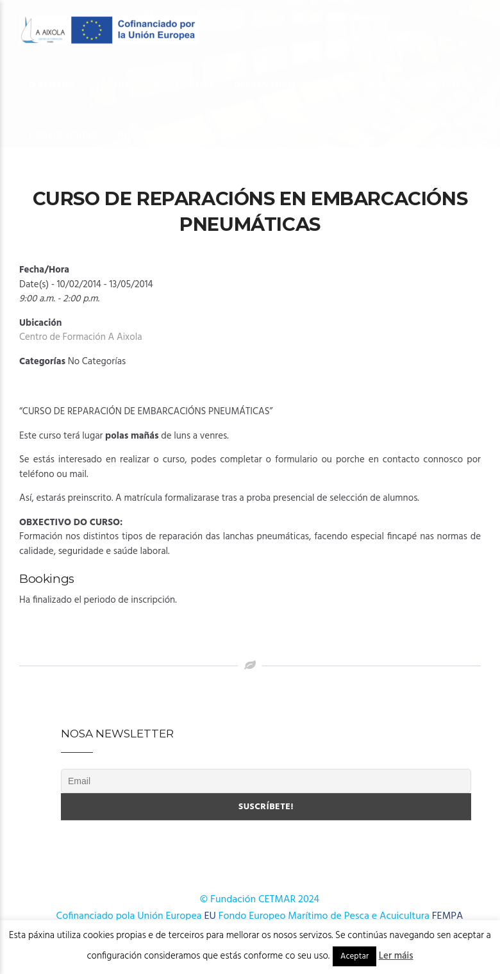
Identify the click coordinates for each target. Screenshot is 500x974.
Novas (133, 134)
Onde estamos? (206, 134)
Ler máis (396, 956)
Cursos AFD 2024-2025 (418, 84)
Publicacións (63, 134)
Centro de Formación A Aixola (80, 337)
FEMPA (447, 916)
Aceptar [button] (354, 956)
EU (210, 916)
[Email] (266, 781)
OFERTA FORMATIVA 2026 (158, 84)
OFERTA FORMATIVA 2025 (290, 84)
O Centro (51, 84)
